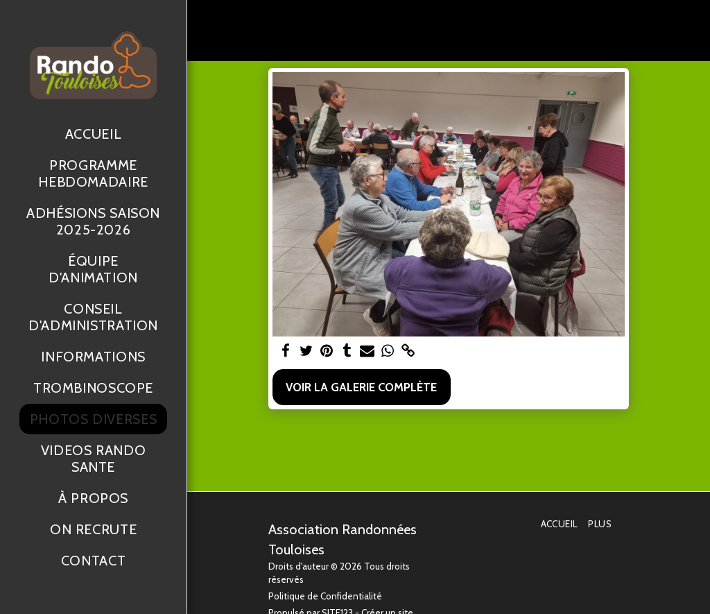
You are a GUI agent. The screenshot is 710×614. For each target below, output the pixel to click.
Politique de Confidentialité (325, 596)
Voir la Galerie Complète (361, 387)
